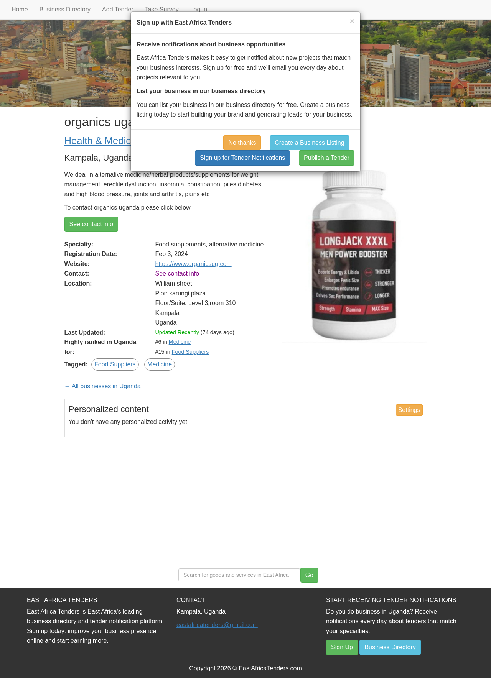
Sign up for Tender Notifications (242, 157)
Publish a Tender (326, 157)
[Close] (352, 21)
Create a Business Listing (309, 143)
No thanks (242, 143)
